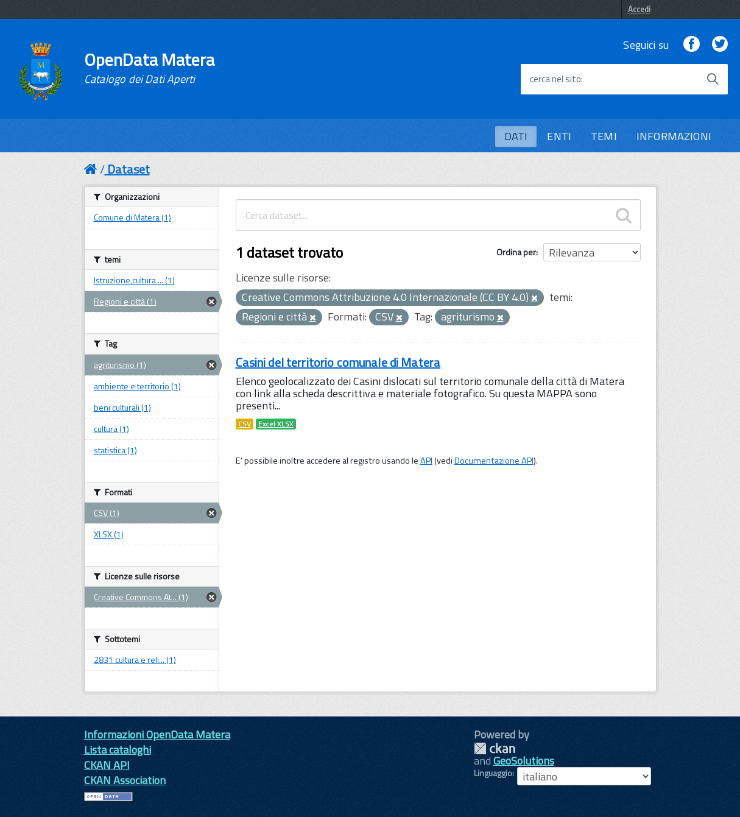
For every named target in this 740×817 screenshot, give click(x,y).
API (426, 460)
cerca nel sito (555, 79)
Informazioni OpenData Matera (157, 734)
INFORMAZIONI (673, 136)
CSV (244, 424)
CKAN (494, 748)
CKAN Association (125, 780)
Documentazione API (494, 460)
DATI (516, 136)
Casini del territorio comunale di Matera (338, 362)
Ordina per (516, 252)
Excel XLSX (276, 424)
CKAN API (107, 765)
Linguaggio (493, 773)
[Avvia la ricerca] (712, 79)
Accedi (639, 9)
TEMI (604, 136)
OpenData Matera (149, 68)
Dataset (128, 169)
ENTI (559, 136)
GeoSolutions (523, 760)
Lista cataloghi (117, 749)
